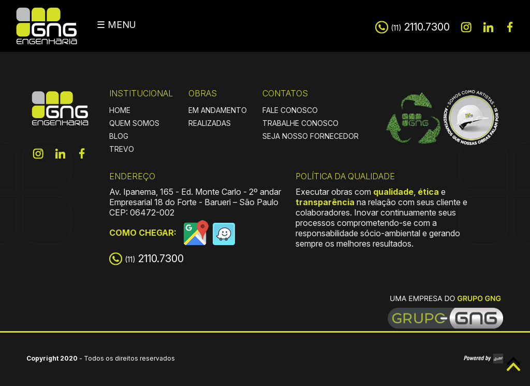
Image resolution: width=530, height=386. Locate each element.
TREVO (121, 149)
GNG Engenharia (46, 26)
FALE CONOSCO (290, 110)
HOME (119, 110)
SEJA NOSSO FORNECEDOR (310, 136)
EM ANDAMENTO (217, 110)
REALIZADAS (209, 123)
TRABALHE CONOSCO (300, 123)
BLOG (118, 136)
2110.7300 (420, 27)
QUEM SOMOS (134, 123)
